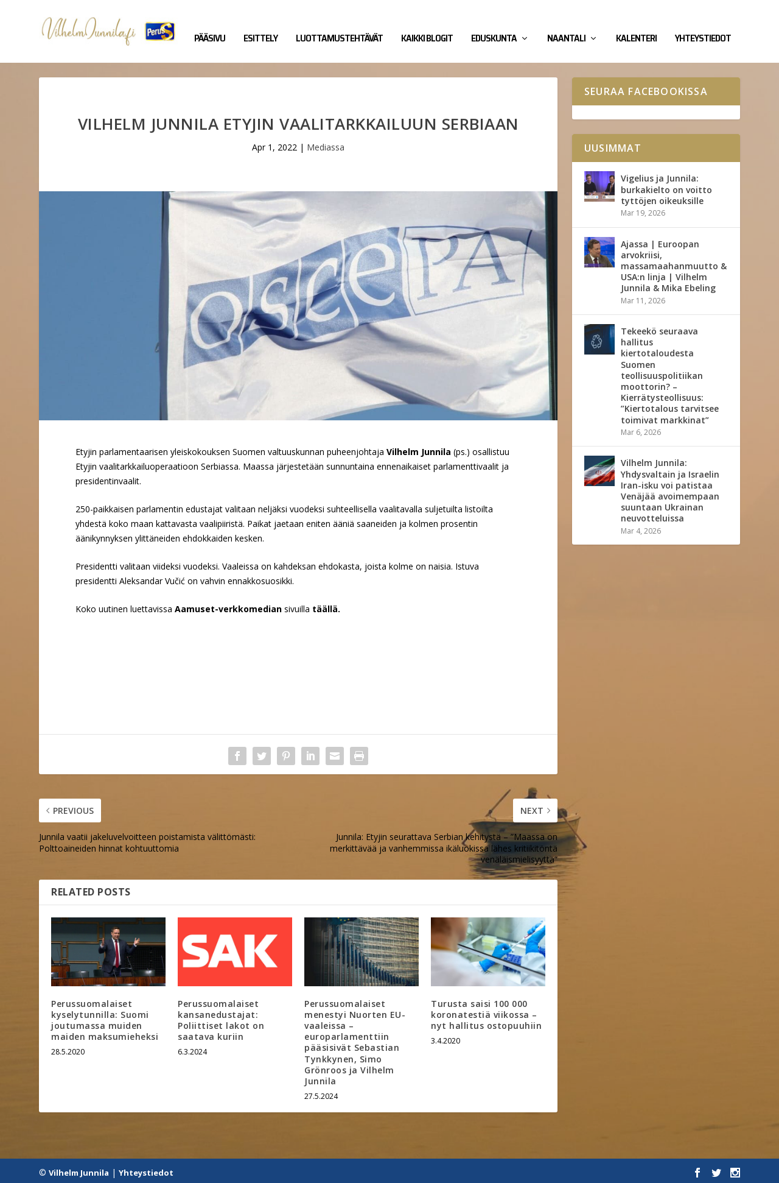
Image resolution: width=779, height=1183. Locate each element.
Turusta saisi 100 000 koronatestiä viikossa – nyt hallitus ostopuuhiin (486, 1010)
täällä (325, 604)
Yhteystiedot (703, 25)
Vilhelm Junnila (79, 1169)
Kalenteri (636, 25)
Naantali (566, 25)
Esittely (260, 25)
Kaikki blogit (427, 25)
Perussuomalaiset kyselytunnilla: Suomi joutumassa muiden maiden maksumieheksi (104, 1016)
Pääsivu (209, 25)
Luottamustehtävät (339, 25)
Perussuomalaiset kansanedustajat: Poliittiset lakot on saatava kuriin (221, 1016)
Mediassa (325, 143)
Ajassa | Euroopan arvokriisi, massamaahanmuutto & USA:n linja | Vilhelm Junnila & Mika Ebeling (674, 262)
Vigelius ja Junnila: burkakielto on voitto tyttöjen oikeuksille (666, 185)
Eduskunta (494, 25)
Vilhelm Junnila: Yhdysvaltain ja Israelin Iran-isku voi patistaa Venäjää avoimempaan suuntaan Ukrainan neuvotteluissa (670, 486)
